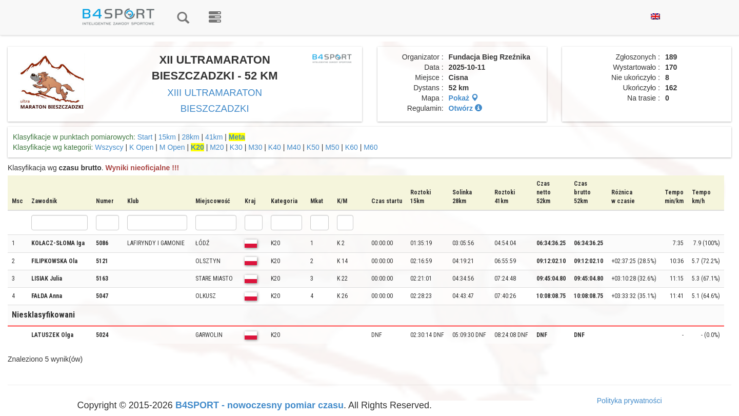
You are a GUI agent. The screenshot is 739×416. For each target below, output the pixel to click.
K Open (141, 147)
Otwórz (465, 108)
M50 (332, 147)
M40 (294, 147)
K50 (313, 147)
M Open (172, 147)
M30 (255, 147)
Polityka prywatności (629, 401)
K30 (236, 147)
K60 (351, 147)
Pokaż (463, 98)
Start (145, 137)
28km (190, 137)
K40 (274, 147)
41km (214, 137)
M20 (217, 147)
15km (167, 137)
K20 (197, 147)
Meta (237, 137)
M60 (370, 147)
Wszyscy (109, 147)
